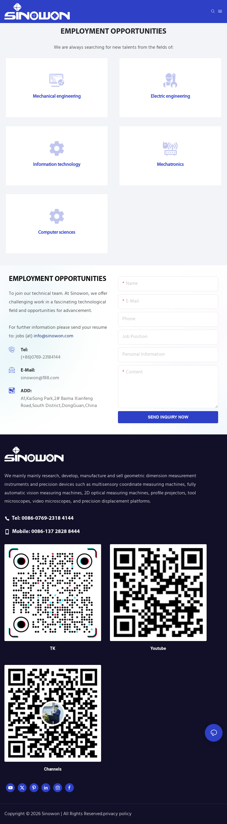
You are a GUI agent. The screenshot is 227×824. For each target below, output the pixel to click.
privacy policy (117, 814)
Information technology (56, 164)
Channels (52, 769)
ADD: (26, 391)
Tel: (24, 350)
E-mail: (28, 370)
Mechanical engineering (57, 96)
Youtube (158, 648)
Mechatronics (170, 164)
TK (52, 648)
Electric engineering (170, 96)
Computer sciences (56, 232)
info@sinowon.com (53, 336)
